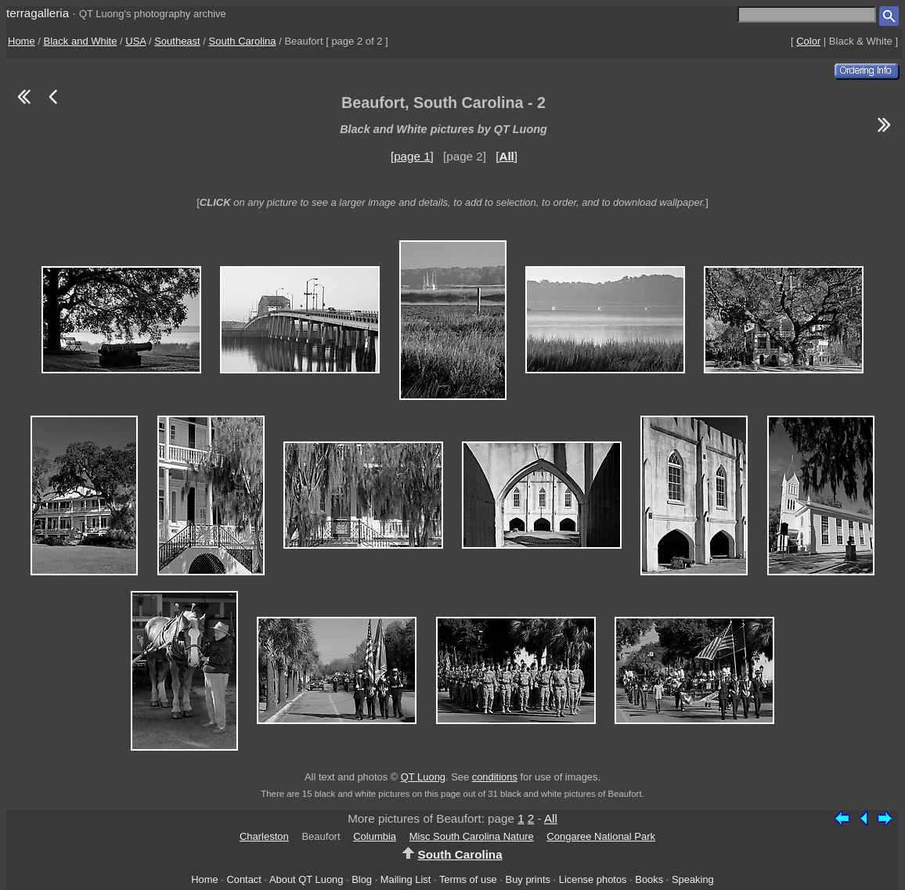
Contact (243, 879)
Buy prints (528, 879)
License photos (593, 879)
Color (808, 41)
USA (135, 41)
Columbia (374, 836)
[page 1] (412, 156)
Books (649, 879)
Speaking (693, 879)
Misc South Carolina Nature (471, 836)
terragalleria (37, 13)
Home (21, 41)
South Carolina (242, 41)
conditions (494, 777)
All (550, 818)
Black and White (80, 41)
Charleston (264, 836)
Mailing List (405, 879)
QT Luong (423, 777)
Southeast (177, 41)
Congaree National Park (600, 836)
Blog (362, 879)
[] (506, 156)
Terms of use (468, 879)
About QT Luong (306, 879)
